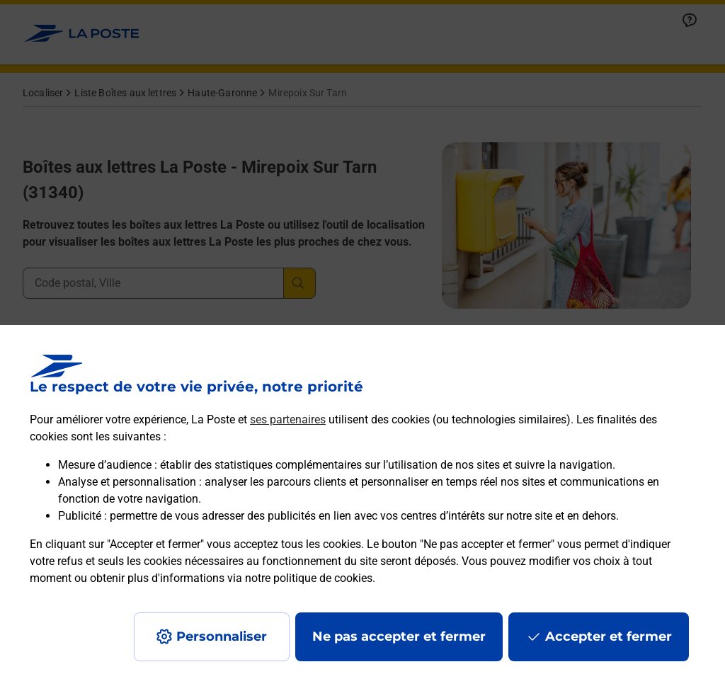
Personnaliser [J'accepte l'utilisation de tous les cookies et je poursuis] (221, 636)
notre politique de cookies (308, 578)
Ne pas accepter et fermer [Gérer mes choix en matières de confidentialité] (399, 636)
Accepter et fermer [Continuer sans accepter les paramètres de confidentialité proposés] (608, 636)
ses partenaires (288, 419)
